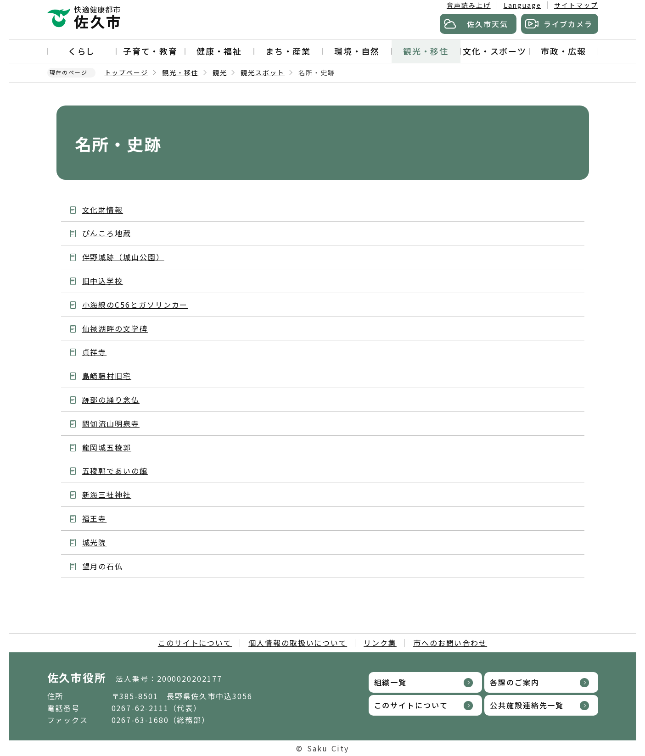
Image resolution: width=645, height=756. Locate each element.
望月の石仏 (102, 566)
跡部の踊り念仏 (111, 399)
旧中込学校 (102, 280)
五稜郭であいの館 (115, 470)
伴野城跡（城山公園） (123, 256)
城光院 (94, 542)
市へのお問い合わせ (450, 642)
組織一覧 (390, 682)
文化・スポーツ (495, 51)
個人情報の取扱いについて (297, 642)
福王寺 (94, 518)
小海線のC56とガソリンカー (135, 304)
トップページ (127, 72)
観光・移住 (426, 51)
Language (522, 5)
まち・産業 (288, 51)
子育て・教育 (150, 51)
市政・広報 (564, 51)
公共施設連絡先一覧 (527, 705)
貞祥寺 (94, 351)
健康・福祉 (219, 51)
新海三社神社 (107, 494)
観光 (220, 72)
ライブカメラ (568, 23)
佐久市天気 (487, 23)
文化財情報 (102, 209)
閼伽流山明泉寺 (111, 423)
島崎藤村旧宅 (107, 375)
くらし (81, 51)
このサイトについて (195, 642)
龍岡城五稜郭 (107, 447)
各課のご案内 (514, 682)
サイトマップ (576, 5)
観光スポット (263, 72)
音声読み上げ (469, 5)
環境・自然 (357, 51)
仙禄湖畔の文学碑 (115, 328)
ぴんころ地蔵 (107, 233)
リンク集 (380, 642)
